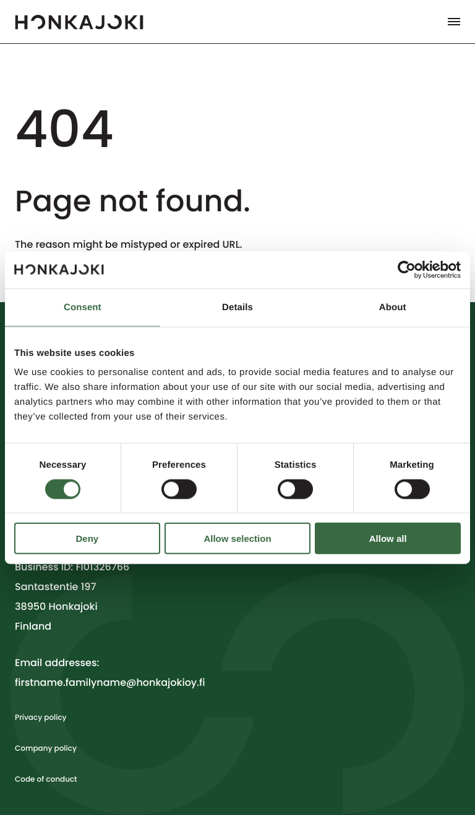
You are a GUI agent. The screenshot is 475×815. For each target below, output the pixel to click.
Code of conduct (46, 779)
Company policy (46, 748)
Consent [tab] (82, 307)
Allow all (388, 538)
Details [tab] (237, 307)
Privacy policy (41, 717)
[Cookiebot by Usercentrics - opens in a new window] (407, 269)
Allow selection (237, 538)
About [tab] (392, 307)
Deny (86, 538)
